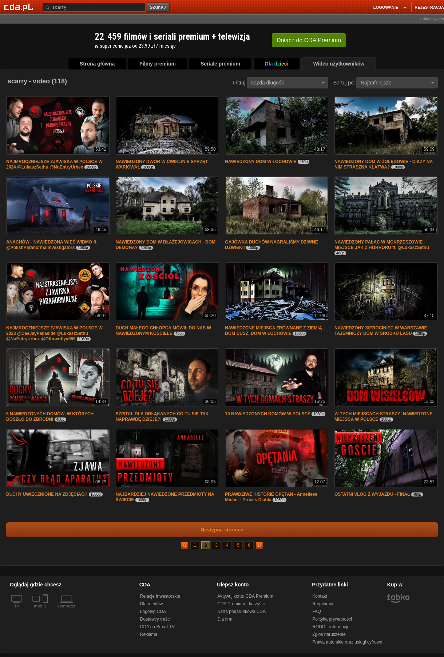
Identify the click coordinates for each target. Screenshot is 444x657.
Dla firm (224, 619)
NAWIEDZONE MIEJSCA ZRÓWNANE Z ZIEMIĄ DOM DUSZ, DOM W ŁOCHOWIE (273, 330)
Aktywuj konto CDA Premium (245, 596)
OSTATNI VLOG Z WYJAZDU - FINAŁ (372, 494)
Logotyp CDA (153, 611)
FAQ (316, 611)
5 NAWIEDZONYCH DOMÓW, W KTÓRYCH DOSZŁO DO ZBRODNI (50, 416)
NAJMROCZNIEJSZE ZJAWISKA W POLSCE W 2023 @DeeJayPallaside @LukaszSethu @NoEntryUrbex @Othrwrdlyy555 (54, 333)
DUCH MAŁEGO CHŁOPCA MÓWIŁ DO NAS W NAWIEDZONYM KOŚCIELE (163, 330)
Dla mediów (151, 603)
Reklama (148, 634)
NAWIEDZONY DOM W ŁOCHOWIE (260, 161)
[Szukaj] (94, 7)
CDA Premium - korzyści (241, 603)
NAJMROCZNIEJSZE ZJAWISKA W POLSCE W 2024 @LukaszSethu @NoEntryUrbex (54, 164)
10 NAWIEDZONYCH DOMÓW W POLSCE (268, 413)
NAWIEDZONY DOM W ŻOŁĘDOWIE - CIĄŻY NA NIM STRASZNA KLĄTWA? (383, 164)
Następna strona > (217, 530)
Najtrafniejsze (397, 83)
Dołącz (309, 40)
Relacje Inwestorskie (160, 596)
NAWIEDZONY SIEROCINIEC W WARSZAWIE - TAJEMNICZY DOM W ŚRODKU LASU (382, 330)
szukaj (159, 7)
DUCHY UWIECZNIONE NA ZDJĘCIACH (47, 494)
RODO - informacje (330, 626)
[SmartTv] (46, 610)
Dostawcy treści (155, 619)
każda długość (288, 83)
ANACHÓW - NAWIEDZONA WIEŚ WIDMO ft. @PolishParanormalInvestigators (52, 245)
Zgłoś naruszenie (328, 634)
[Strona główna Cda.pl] (19, 7)
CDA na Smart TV (157, 626)
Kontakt (319, 596)
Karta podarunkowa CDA (241, 611)
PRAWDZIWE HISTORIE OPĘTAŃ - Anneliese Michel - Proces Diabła (271, 497)
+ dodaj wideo (431, 19)
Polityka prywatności (332, 619)
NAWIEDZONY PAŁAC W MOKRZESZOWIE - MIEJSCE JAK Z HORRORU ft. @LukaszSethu (381, 245)
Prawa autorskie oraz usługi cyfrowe (347, 642)
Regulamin (322, 603)
